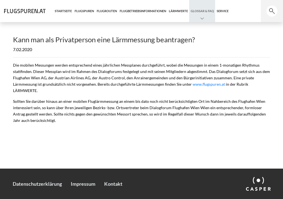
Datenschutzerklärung (37, 184)
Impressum (83, 184)
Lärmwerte (178, 11)
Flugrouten (107, 11)
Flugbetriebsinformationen (143, 11)
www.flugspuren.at (209, 84)
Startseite (63, 11)
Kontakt (113, 184)
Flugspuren (84, 11)
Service (223, 11)
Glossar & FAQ (202, 11)
